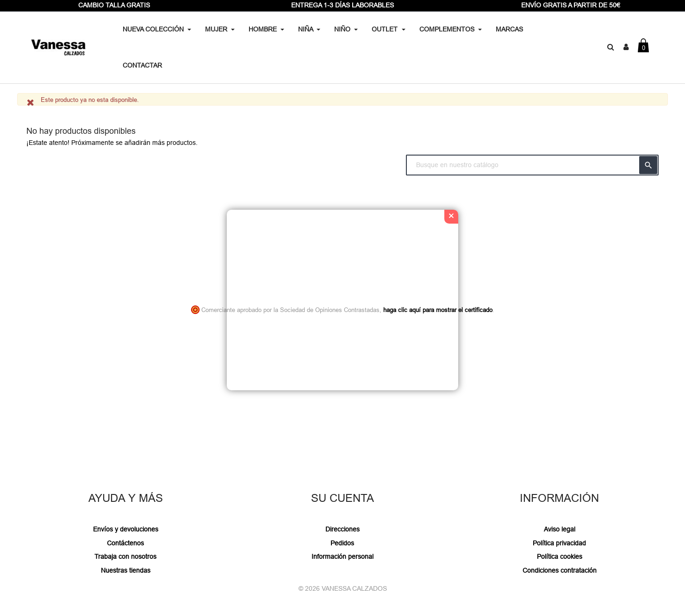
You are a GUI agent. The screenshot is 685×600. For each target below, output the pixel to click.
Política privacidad (559, 543)
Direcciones (342, 529)
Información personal (342, 556)
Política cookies (559, 556)
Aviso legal (559, 529)
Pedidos (342, 543)
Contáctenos (125, 543)
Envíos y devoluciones (125, 529)
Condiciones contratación (560, 570)
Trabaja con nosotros (125, 556)
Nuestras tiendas (125, 570)
